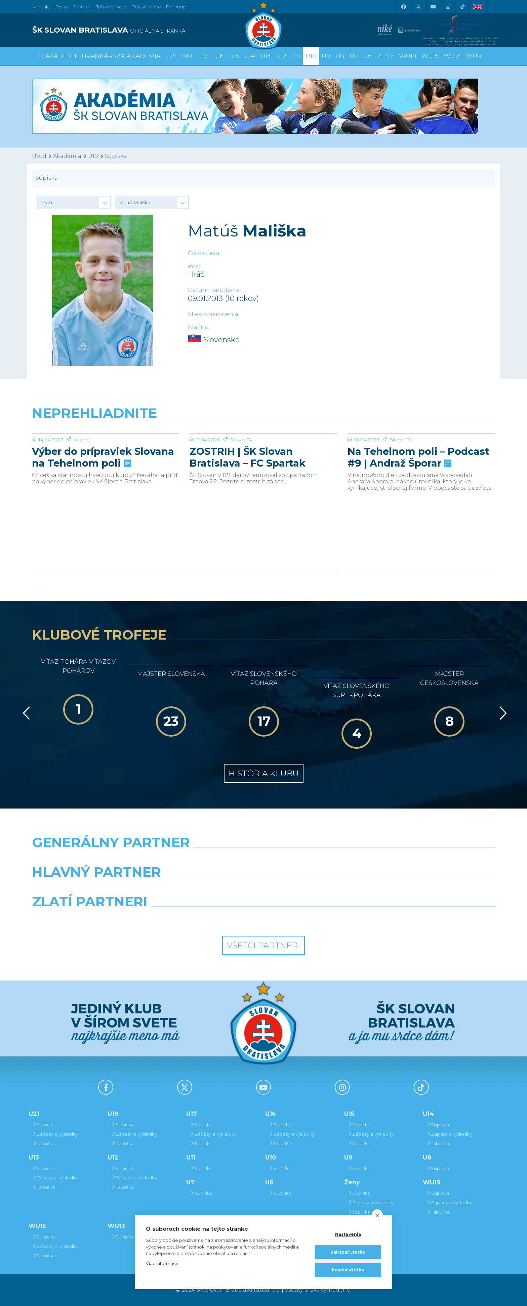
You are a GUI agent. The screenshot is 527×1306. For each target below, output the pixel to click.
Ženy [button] (385, 56)
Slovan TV (241, 490)
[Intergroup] (204, 918)
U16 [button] (218, 56)
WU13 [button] (452, 56)
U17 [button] (202, 56)
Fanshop (176, 7)
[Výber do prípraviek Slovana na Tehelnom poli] (105, 458)
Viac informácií (162, 1263)
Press (61, 7)
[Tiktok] (462, 6)
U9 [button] (326, 56)
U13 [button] (265, 56)
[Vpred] (502, 713)
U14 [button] (249, 56)
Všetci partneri (263, 945)
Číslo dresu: (204, 253)
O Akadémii (57, 56)
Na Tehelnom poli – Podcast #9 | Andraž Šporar (418, 507)
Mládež (82, 490)
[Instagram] (447, 6)
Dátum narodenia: (214, 290)
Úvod (39, 156)
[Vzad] (25, 713)
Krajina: (198, 327)
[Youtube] (433, 6)
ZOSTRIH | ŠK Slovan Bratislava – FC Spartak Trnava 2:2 (248, 507)
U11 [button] (295, 56)
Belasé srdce (146, 7)
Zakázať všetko (348, 1252)
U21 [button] (171, 56)
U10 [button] (311, 56)
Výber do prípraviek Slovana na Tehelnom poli (103, 507)
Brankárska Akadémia (121, 56)
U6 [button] (367, 56)
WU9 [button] (473, 56)
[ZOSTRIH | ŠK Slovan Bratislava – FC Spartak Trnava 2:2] (263, 458)
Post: (195, 266)
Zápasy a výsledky (55, 1134)
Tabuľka (43, 1143)
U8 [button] (339, 56)
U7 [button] (354, 56)
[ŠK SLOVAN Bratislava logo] (263, 25)
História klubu (264, 773)
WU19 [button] (407, 56)
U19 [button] (186, 56)
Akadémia (67, 156)
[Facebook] (403, 6)
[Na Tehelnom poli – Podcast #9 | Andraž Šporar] (421, 458)
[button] (74, 202)
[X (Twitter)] (418, 6)
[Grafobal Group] (323, 918)
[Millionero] (323, 889)
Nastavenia (348, 1234)
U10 (93, 156)
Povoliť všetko (348, 1269)
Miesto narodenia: (213, 314)
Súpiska (116, 156)
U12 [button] (281, 56)
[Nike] (263, 859)
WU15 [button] (429, 56)
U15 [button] (234, 56)
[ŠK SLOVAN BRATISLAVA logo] (145, 30)
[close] (377, 1215)
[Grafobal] (204, 889)
